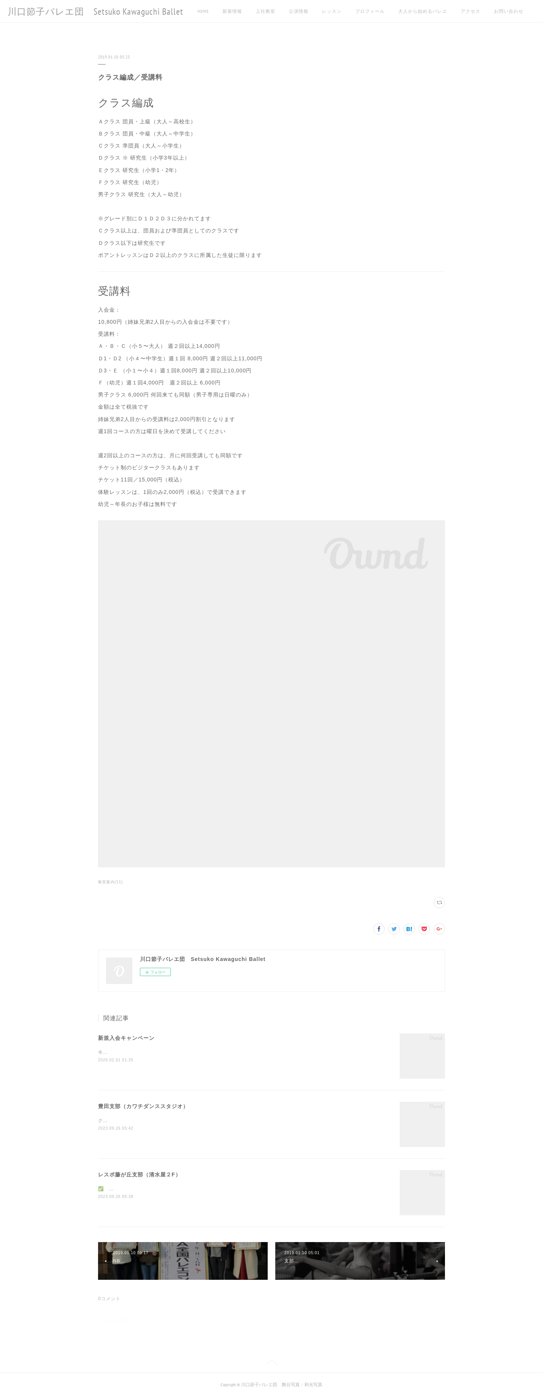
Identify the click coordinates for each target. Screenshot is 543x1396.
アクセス (470, 11)
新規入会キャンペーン (126, 1038)
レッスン (332, 11)
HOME (203, 11)
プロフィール (370, 11)
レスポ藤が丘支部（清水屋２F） (139, 1175)
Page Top (271, 1363)
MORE (499, 11)
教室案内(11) (110, 882)
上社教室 (265, 11)
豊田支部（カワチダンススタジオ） (143, 1106)
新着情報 (232, 11)
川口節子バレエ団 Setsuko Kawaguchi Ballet (95, 11)
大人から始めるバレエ (422, 11)
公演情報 (298, 11)
